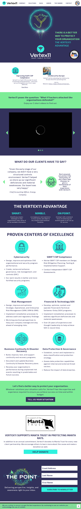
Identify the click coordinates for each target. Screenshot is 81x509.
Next (75, 137)
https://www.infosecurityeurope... (59, 84)
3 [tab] (42, 155)
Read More (25, 87)
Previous (5, 137)
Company (22, 3)
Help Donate (40, 451)
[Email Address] (59, 468)
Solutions (32, 3)
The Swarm (58, 3)
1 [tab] (38, 155)
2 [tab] (40, 155)
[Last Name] (59, 475)
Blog (41, 3)
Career (48, 3)
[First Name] (59, 482)
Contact (69, 3)
